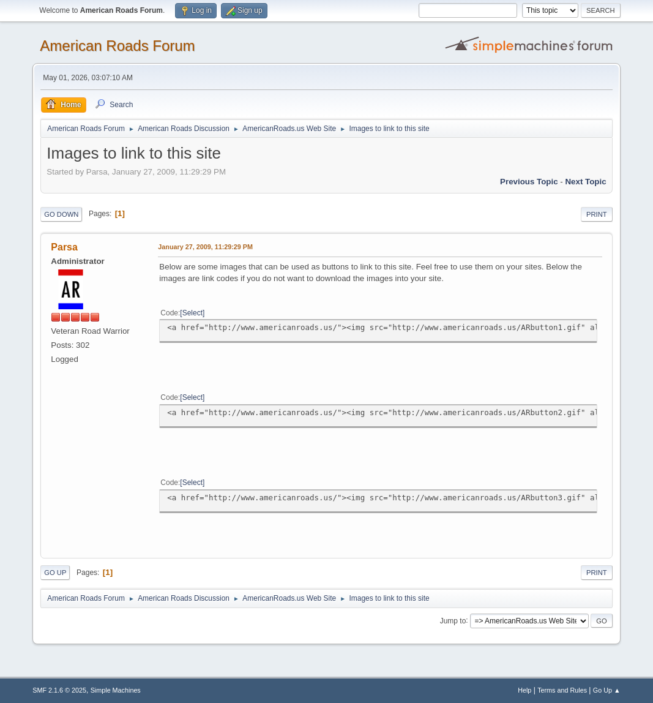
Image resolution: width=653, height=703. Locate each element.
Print (596, 214)
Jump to (453, 620)
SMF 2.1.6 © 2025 (59, 690)
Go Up (55, 572)
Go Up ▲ (607, 690)
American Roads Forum (117, 45)
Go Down (61, 214)
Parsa (64, 247)
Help (524, 690)
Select (192, 313)
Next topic (585, 181)
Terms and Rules (562, 690)
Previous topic (529, 181)
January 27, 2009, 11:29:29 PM (205, 246)
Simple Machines (116, 690)
